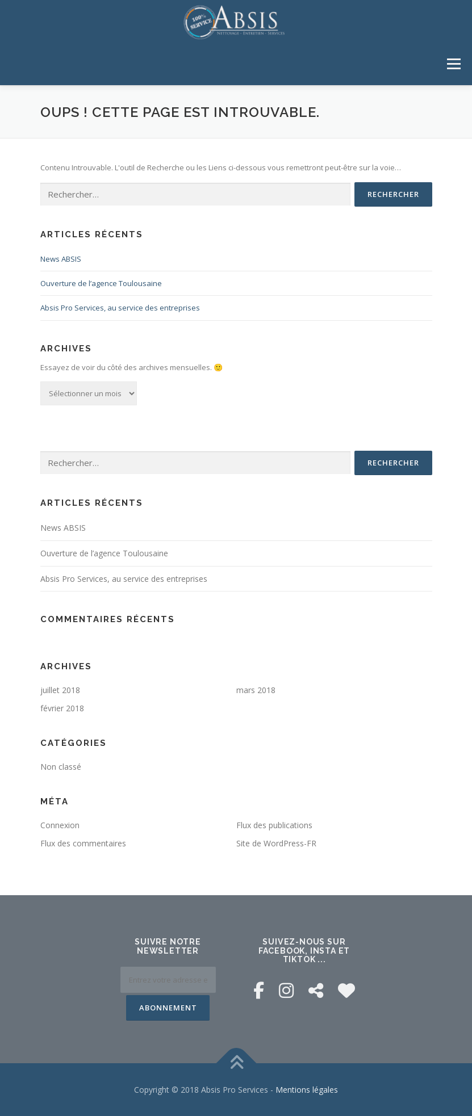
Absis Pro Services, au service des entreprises (120, 307)
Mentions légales (306, 1089)
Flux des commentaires (83, 842)
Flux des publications (274, 824)
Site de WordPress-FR (276, 842)
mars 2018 (255, 689)
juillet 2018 (60, 689)
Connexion (60, 824)
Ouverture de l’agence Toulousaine (101, 283)
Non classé (60, 766)
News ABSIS (60, 258)
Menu (453, 63)
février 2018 (62, 707)
